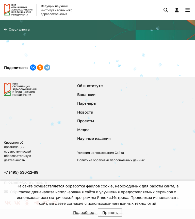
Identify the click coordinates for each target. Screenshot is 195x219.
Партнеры (86, 103)
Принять (110, 212)
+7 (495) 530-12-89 (21, 172)
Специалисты (19, 29)
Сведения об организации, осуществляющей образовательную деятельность (17, 151)
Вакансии (86, 94)
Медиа (83, 129)
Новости (85, 112)
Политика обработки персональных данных (111, 160)
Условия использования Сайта (100, 153)
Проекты (85, 120)
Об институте (90, 85)
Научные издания (94, 138)
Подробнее (83, 212)
